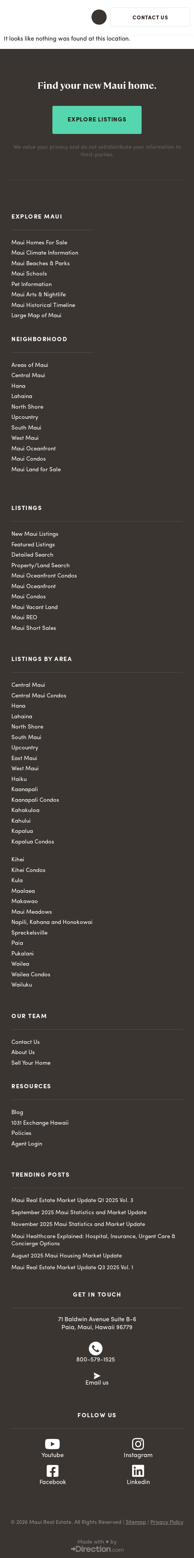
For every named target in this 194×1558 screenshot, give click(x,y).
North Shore (27, 407)
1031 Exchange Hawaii (40, 1123)
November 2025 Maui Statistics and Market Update (78, 1225)
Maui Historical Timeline (43, 305)
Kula (17, 881)
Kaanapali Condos (35, 800)
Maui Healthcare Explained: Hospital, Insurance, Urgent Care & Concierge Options (93, 1240)
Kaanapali (24, 790)
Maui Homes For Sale (39, 243)
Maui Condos (28, 459)
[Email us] (97, 1375)
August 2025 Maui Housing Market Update (66, 1256)
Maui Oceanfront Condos (44, 576)
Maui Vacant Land (34, 608)
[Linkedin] (138, 1471)
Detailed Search (32, 555)
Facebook (52, 1482)
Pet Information (31, 285)
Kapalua (22, 831)
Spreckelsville (29, 933)
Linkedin (138, 1482)
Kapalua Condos (32, 842)
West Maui (25, 438)
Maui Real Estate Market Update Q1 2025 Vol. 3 (72, 1201)
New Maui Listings (34, 534)
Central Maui (28, 376)
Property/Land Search (40, 566)
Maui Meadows (31, 912)
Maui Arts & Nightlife (38, 295)
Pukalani (22, 954)
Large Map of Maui (36, 316)
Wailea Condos (30, 975)
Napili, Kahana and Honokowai (52, 922)
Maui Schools (29, 274)
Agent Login (26, 1144)
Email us (97, 1383)
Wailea (20, 964)
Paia (17, 943)
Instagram (138, 1456)
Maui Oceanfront (33, 449)
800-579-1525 (95, 1360)
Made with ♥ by (96, 1542)
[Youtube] (53, 1444)
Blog (17, 1113)
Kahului (21, 821)
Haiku (19, 779)
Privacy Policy (166, 1522)
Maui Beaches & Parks (40, 264)
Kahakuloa (25, 811)
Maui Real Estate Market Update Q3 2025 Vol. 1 (72, 1268)
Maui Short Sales (33, 628)
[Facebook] (53, 1471)
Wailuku (21, 985)
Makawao (24, 902)
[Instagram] (138, 1444)
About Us (23, 1053)
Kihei (17, 860)
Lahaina (21, 397)
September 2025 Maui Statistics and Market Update (79, 1213)
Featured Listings (33, 545)
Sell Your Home (30, 1063)
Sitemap (136, 1522)
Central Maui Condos (38, 696)
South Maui (26, 428)
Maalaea (23, 891)
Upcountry (24, 417)
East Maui (24, 759)
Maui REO (24, 618)
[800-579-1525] (96, 1348)
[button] (92, 17)
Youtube (52, 1456)
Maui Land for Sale (36, 470)
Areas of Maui (29, 365)
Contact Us (25, 1042)
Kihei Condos (28, 870)
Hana (18, 386)
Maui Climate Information (44, 253)
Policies (21, 1133)
